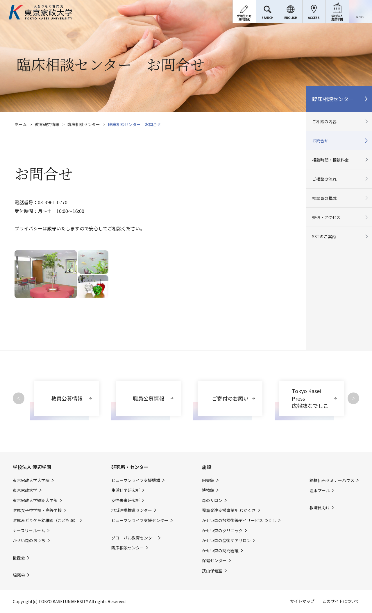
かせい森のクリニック (222, 530)
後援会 (19, 558)
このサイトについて (341, 601)
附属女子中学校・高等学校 (37, 510)
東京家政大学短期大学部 (35, 500)
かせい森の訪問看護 (220, 550)
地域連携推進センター (131, 510)
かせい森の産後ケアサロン (226, 540)
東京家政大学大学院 (31, 480)
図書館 (208, 480)
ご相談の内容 (324, 121)
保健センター (214, 560)
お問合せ (320, 141)
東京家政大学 (25, 490)
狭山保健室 (212, 570)
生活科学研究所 (125, 490)
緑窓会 (19, 575)
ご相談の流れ (324, 179)
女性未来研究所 (125, 500)
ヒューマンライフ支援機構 (135, 480)
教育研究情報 (47, 124)
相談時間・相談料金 (330, 160)
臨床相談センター (83, 124)
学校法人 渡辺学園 (32, 466)
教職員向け (320, 507)
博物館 (208, 490)
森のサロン (212, 500)
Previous (18, 398)
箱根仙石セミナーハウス (332, 480)
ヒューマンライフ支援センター (139, 520)
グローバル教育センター (133, 538)
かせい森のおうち (29, 540)
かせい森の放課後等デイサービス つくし (239, 520)
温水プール (320, 490)
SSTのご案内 (324, 236)
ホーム (21, 124)
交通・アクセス (326, 217)
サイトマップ (302, 601)
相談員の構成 (324, 198)
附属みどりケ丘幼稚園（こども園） (45, 520)
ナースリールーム (29, 530)
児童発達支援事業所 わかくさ (229, 510)
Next (353, 398)
